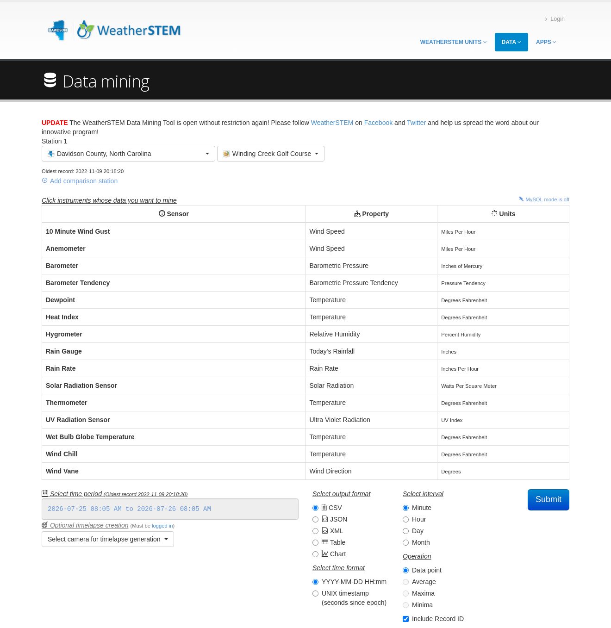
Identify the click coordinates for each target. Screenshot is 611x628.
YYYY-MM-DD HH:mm (354, 581)
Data (511, 42)
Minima (422, 605)
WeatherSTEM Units (453, 42)
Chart (334, 554)
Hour (419, 519)
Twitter (416, 122)
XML (332, 531)
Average (424, 581)
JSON (334, 519)
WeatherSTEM (332, 122)
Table (333, 542)
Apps (546, 42)
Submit (548, 499)
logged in (162, 526)
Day (418, 531)
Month (421, 542)
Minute (421, 507)
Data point (427, 570)
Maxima (423, 593)
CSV (332, 507)
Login (555, 19)
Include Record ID (438, 618)
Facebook (378, 122)
